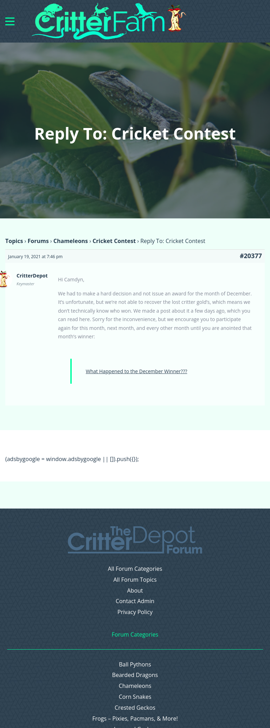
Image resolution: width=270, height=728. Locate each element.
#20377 (251, 256)
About (135, 590)
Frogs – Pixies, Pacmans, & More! (135, 718)
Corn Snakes (135, 697)
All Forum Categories (135, 569)
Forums (38, 241)
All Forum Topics (134, 579)
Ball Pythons (135, 664)
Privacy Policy (135, 612)
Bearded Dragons (135, 675)
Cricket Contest (114, 241)
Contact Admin (135, 601)
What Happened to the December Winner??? (136, 371)
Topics (14, 241)
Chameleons (70, 241)
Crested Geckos (135, 707)
